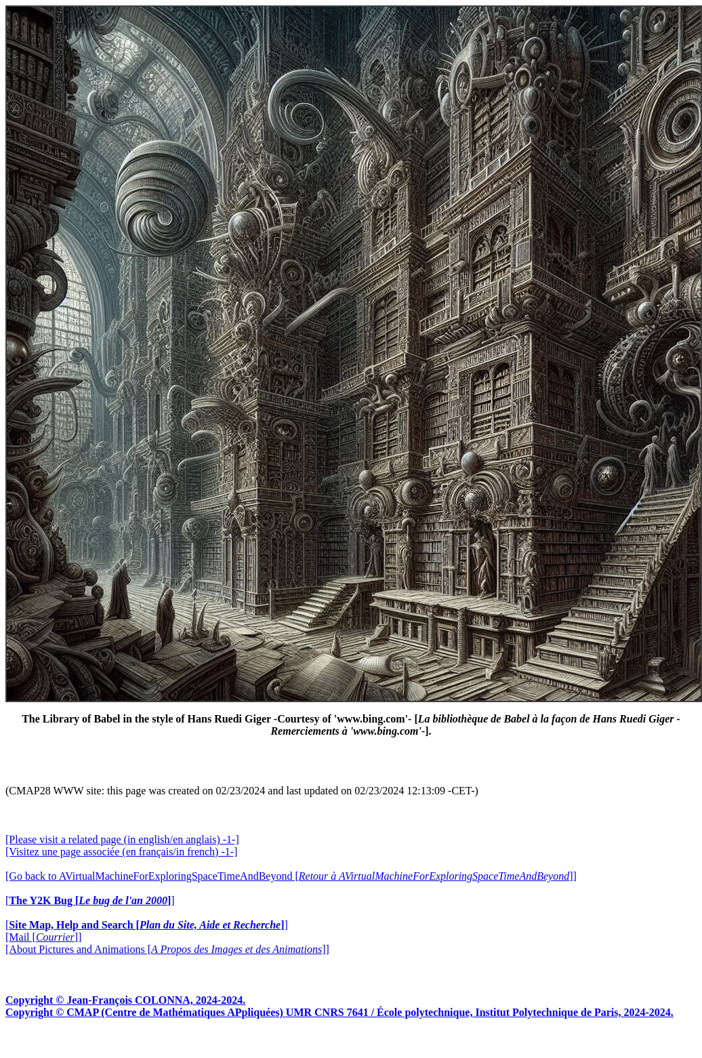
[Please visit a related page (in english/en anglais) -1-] (122, 839)
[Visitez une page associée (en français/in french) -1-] (121, 851)
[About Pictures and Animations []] (167, 949)
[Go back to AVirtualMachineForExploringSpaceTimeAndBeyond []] (291, 876)
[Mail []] (43, 937)
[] (90, 900)
